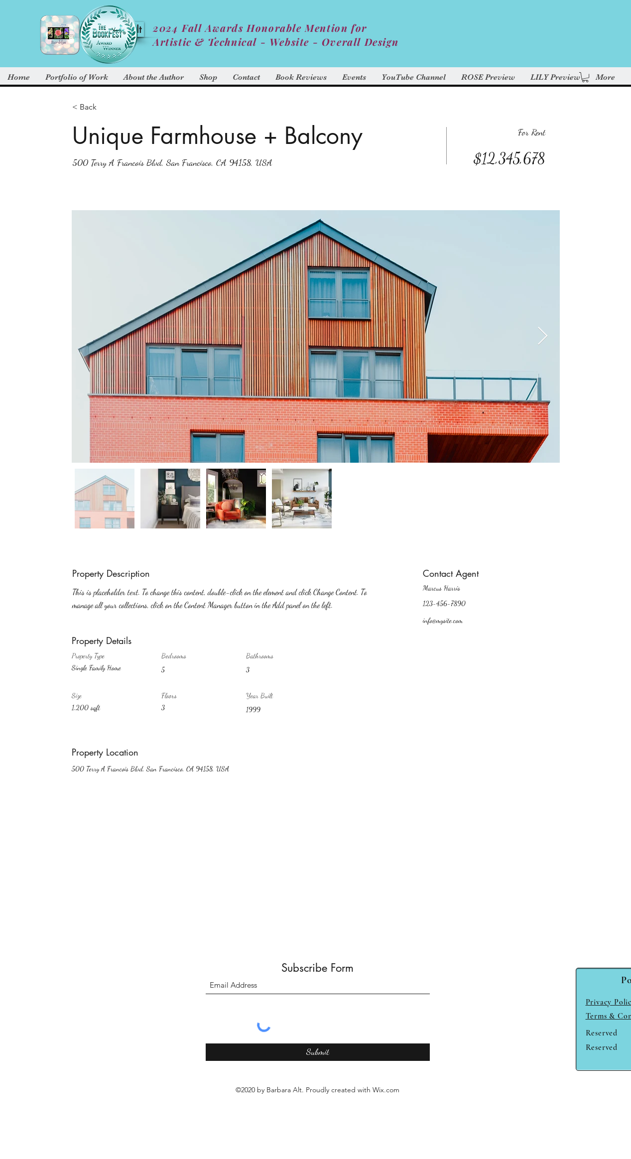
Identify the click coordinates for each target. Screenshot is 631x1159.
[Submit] (318, 1052)
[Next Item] (542, 336)
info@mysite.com (443, 620)
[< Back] (107, 107)
